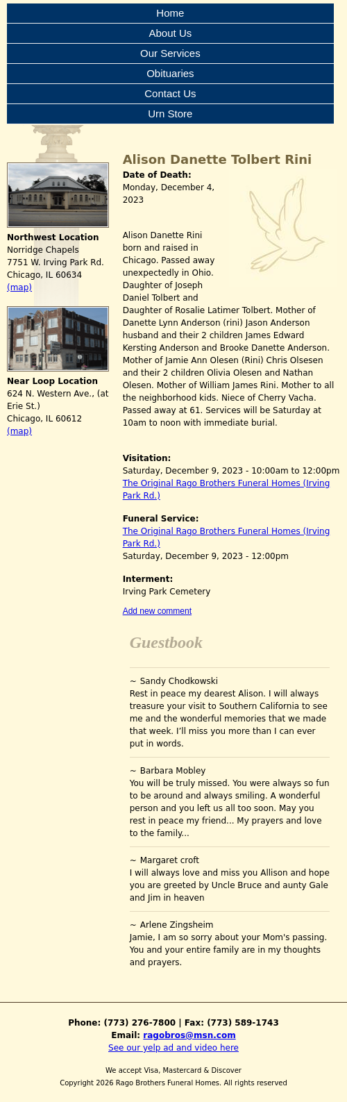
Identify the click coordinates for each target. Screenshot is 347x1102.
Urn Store (170, 113)
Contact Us (170, 93)
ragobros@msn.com (189, 1035)
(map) (19, 287)
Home (170, 13)
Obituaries (170, 73)
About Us (170, 33)
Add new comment (157, 611)
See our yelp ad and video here (173, 1048)
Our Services (170, 53)
